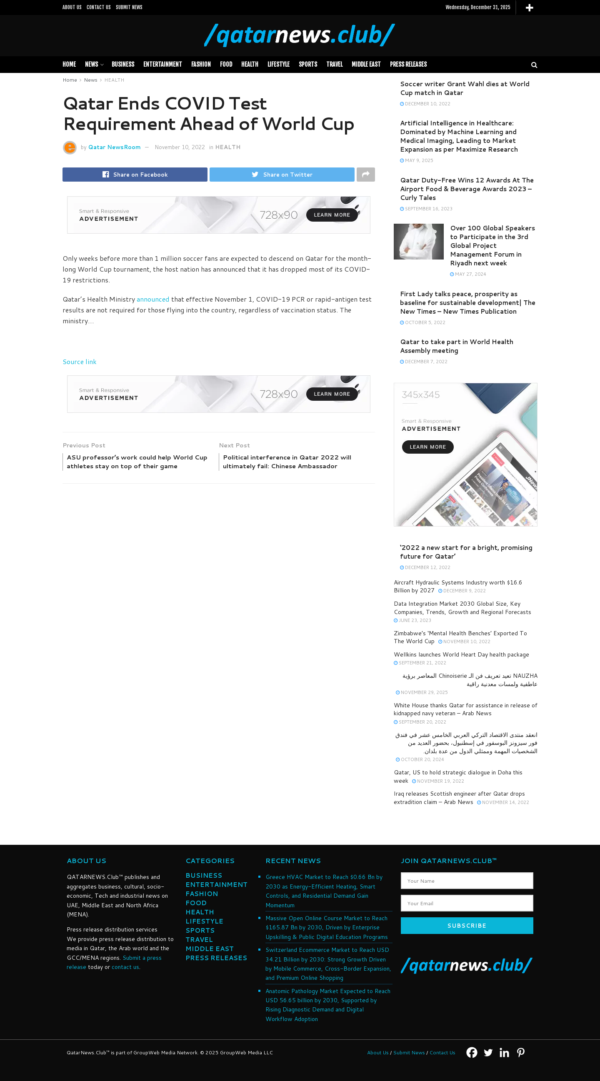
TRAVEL (334, 64)
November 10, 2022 (180, 147)
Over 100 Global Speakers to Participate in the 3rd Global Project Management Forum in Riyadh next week (492, 245)
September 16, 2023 (426, 208)
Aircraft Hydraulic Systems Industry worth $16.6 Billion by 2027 (458, 586)
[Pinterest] (520, 1052)
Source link (79, 363)
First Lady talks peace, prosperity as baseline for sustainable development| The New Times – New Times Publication (467, 303)
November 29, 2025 (422, 692)
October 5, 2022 (422, 322)
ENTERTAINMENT (216, 884)
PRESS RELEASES (408, 64)
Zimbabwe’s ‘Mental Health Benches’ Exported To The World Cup (460, 637)
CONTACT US (99, 7)
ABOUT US (72, 7)
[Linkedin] (504, 1052)
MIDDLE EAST (366, 64)
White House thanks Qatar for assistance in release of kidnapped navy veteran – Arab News (466, 709)
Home (69, 64)
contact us (125, 967)
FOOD (226, 64)
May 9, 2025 (416, 160)
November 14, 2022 (503, 802)
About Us (378, 1052)
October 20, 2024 (420, 759)
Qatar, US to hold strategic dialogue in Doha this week (458, 776)
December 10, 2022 (425, 103)
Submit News (409, 1052)
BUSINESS (123, 64)
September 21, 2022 (420, 662)
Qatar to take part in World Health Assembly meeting (456, 346)
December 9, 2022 (462, 590)
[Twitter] (488, 1052)
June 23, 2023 (412, 620)
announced (153, 300)
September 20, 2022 (420, 722)
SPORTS (308, 64)
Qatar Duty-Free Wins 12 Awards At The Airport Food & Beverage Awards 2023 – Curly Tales (467, 189)
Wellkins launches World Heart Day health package (461, 654)
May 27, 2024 (468, 274)
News (91, 64)
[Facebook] (472, 1052)
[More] (529, 7)
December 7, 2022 (424, 361)
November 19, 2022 (438, 781)
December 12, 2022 (425, 567)
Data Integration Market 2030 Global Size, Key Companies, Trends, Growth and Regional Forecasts (462, 607)
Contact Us (442, 1052)
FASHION (201, 64)
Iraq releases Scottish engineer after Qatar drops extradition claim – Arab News (459, 797)
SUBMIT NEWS (129, 7)
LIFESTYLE (279, 64)
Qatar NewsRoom (114, 147)
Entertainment (162, 64)
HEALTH (249, 64)
